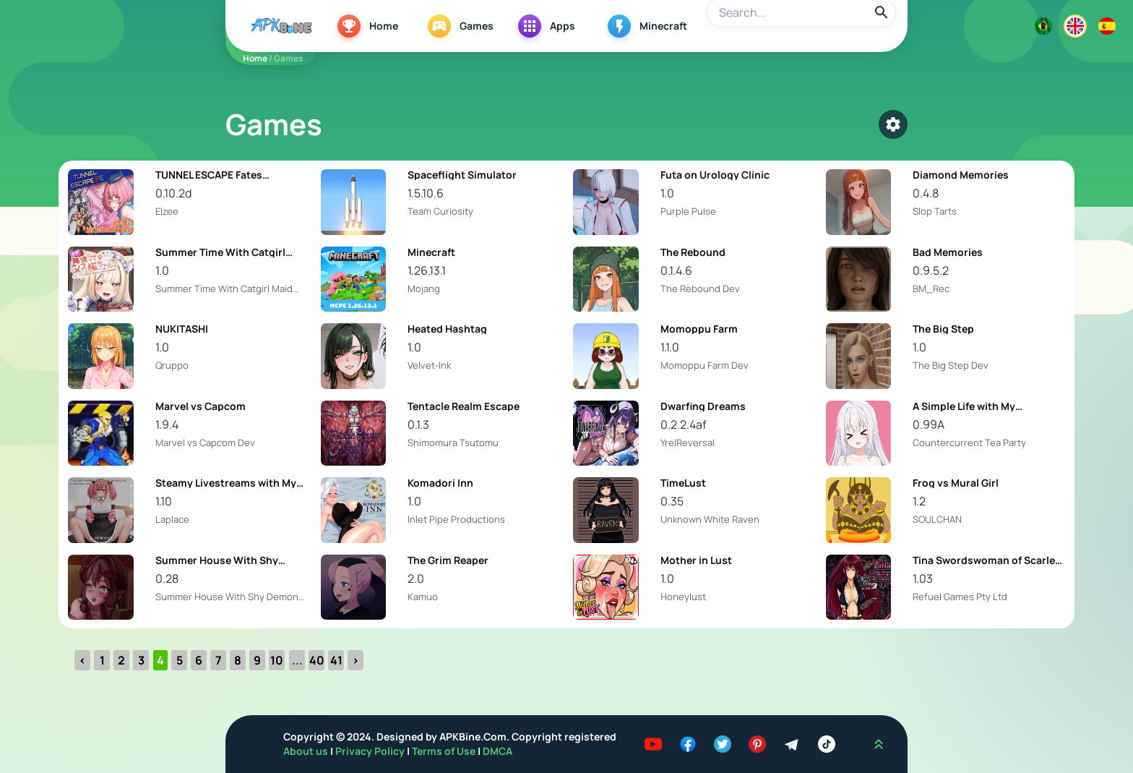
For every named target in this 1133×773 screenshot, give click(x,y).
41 (336, 660)
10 (276, 660)
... (297, 660)
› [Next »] (355, 660)
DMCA (497, 751)
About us (306, 751)
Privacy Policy (371, 751)
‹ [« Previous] (82, 660)
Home (255, 58)
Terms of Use (444, 751)
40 (316, 660)
